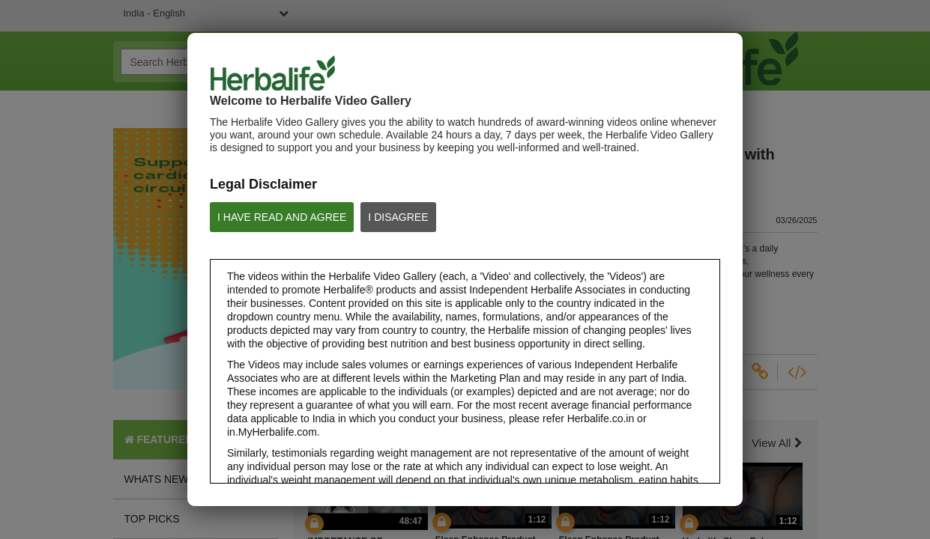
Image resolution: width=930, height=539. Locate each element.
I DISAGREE (398, 217)
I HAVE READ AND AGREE (281, 217)
